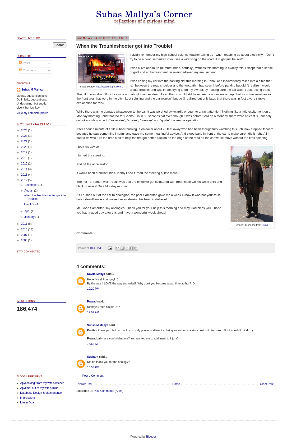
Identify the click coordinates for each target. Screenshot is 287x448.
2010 (24, 229)
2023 (24, 135)
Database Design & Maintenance (41, 392)
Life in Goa (27, 402)
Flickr (265, 225)
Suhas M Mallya (97, 325)
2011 (24, 223)
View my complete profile (32, 113)
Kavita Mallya (96, 274)
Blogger (151, 436)
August (29, 190)
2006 (24, 240)
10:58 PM (93, 367)
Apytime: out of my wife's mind (39, 388)
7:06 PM (92, 344)
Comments (28, 70)
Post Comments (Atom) (108, 391)
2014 (24, 169)
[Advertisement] (40, 343)
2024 (24, 130)
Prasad (92, 301)
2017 (24, 152)
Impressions (28, 397)
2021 (24, 141)
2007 (24, 235)
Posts (24, 63)
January (29, 217)
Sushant (92, 356)
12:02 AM (93, 312)
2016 (24, 158)
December (31, 185)
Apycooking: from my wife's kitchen (42, 383)
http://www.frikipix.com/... (110, 86)
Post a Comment (92, 375)
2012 (24, 180)
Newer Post (85, 384)
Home (176, 384)
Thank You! (31, 204)
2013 (24, 174)
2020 (24, 147)
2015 (24, 163)
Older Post (266, 384)
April (27, 211)
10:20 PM (93, 288)
